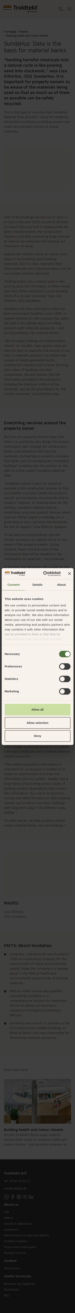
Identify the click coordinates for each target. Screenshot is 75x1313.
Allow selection (37, 722)
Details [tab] (38, 584)
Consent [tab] (13, 584)
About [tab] (61, 584)
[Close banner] (69, 573)
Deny (37, 736)
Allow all (37, 709)
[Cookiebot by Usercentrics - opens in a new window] (45, 573)
